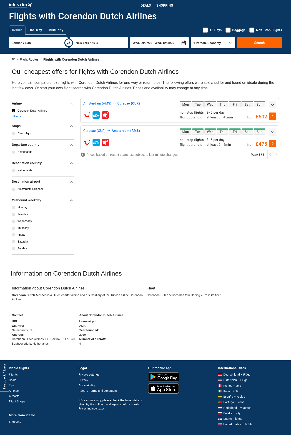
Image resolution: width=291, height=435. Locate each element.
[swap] (68, 42)
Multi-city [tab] (55, 30)
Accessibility (87, 385)
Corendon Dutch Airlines (32, 110)
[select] (272, 116)
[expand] (272, 104)
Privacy (83, 380)
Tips (12, 385)
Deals (146, 5)
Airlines (14, 390)
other (17, 116)
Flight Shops (17, 401)
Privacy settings (89, 374)
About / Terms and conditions (98, 390)
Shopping (164, 5)
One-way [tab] (35, 30)
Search (259, 43)
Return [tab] (17, 30)
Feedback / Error (4, 376)
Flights (13, 374)
